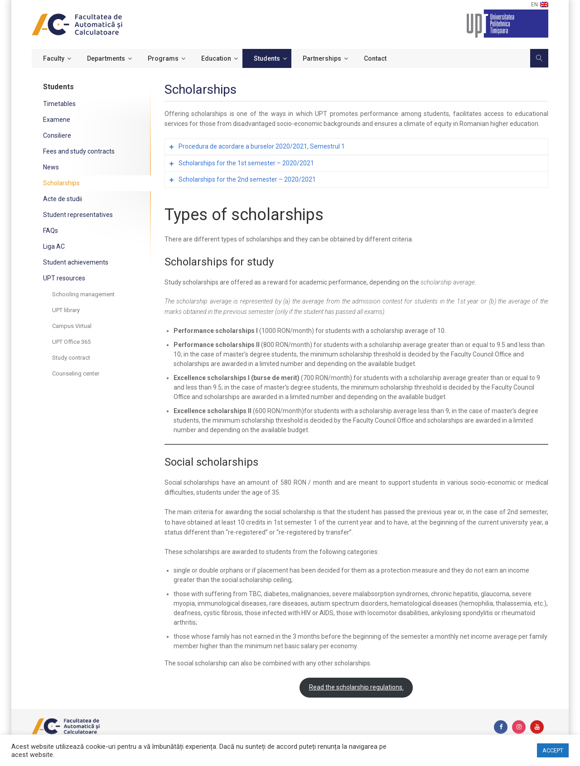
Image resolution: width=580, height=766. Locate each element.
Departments (106, 58)
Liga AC (54, 246)
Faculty (53, 58)
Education (216, 58)
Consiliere (57, 135)
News (51, 167)
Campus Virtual (72, 326)
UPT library (66, 310)
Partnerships (322, 58)
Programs (163, 58)
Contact (375, 58)
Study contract (71, 357)
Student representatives (78, 214)
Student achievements (75, 262)
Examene (56, 119)
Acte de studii (62, 198)
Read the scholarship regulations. (356, 687)
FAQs (50, 230)
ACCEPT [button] (552, 750)
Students (267, 58)
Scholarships (61, 183)
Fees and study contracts (79, 151)
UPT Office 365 (71, 341)
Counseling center (75, 373)
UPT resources (64, 278)
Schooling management (83, 294)
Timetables (59, 103)
